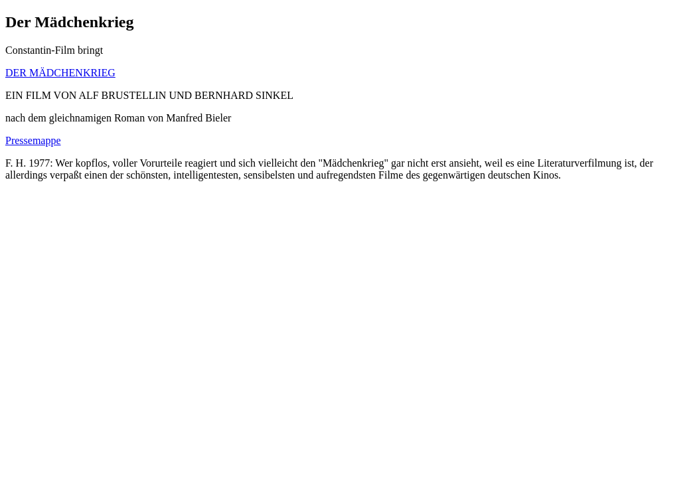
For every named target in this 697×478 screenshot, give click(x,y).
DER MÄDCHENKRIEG (60, 72)
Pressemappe (33, 140)
